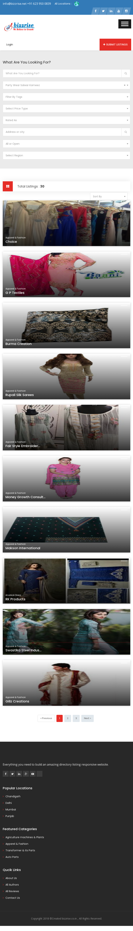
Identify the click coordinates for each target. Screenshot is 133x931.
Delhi (8, 803)
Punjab (9, 816)
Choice (16, 244)
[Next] (87, 718)
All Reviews (12, 891)
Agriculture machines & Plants (24, 837)
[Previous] (46, 718)
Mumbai (10, 810)
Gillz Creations (22, 703)
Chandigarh (12, 797)
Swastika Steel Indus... (27, 652)
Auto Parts (12, 857)
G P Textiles (19, 295)
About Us (11, 878)
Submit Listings (115, 45)
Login (9, 45)
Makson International (27, 550)
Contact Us (12, 898)
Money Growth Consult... (29, 499)
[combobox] (66, 86)
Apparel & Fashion (16, 844)
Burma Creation (23, 346)
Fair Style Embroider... (27, 448)
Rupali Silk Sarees (24, 397)
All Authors (12, 885)
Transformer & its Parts (20, 851)
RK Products (20, 601)
